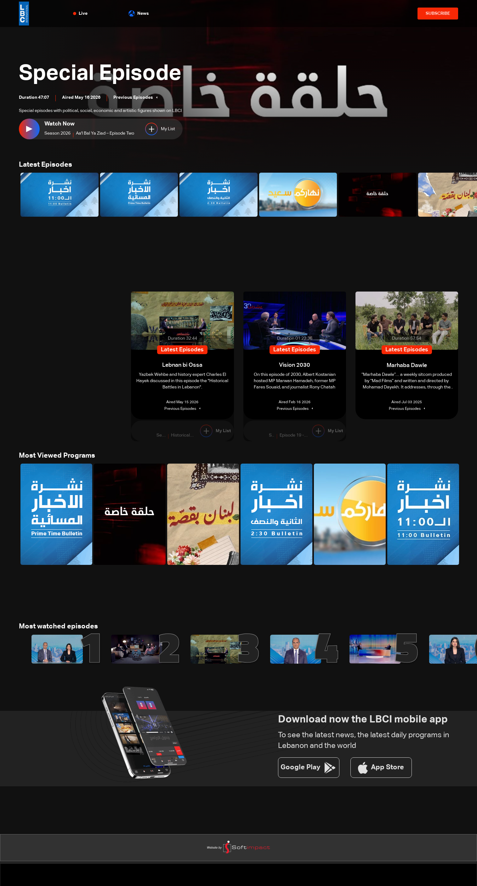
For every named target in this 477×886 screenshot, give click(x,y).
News (138, 13)
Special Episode (103, 74)
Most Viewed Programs (57, 456)
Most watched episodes (58, 627)
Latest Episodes (45, 165)
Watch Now (59, 124)
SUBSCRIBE (438, 13)
